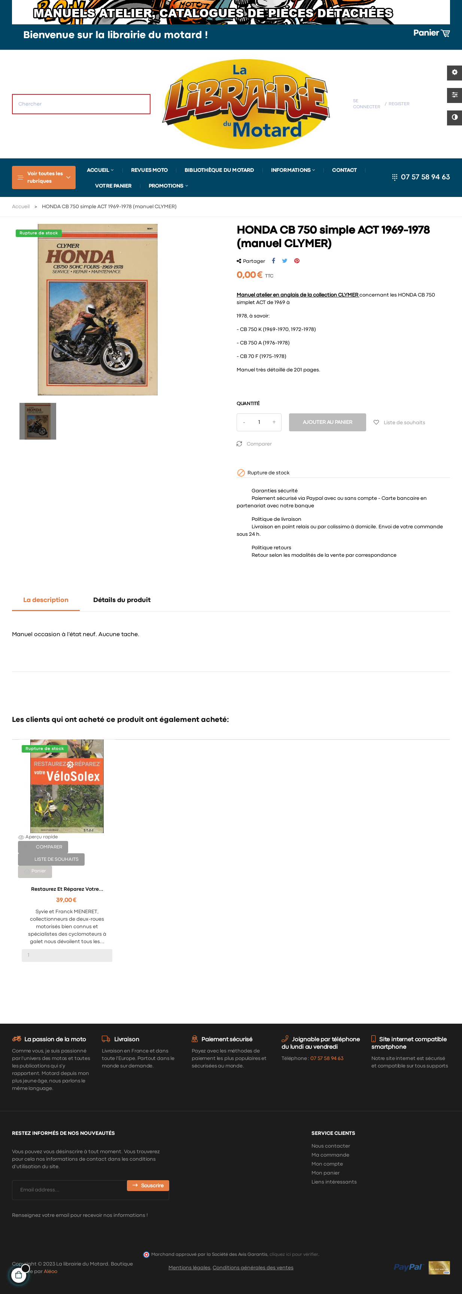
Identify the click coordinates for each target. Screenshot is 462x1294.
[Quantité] (259, 422)
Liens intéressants (334, 1182)
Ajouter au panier (327, 422)
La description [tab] (46, 600)
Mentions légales (189, 1268)
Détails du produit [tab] (122, 600)
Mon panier (325, 1173)
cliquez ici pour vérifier (294, 1254)
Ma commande (330, 1155)
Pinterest (297, 261)
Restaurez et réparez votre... (67, 889)
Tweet (285, 261)
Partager (273, 261)
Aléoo (50, 1271)
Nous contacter (330, 1146)
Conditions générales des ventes (253, 1268)
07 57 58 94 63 (425, 177)
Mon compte (327, 1164)
